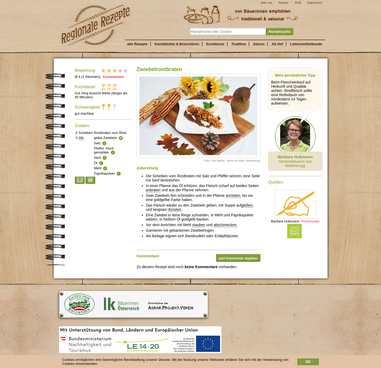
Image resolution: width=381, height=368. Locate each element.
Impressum (314, 2)
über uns (266, 2)
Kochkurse (215, 44)
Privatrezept (310, 221)
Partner (283, 2)
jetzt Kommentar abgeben (238, 258)
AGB (298, 2)
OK (308, 362)
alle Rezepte (137, 44)
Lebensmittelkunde (306, 44)
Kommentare (113, 77)
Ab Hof (277, 44)
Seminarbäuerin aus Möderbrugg (295, 161)
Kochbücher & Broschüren (177, 44)
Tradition (238, 44)
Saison (259, 44)
